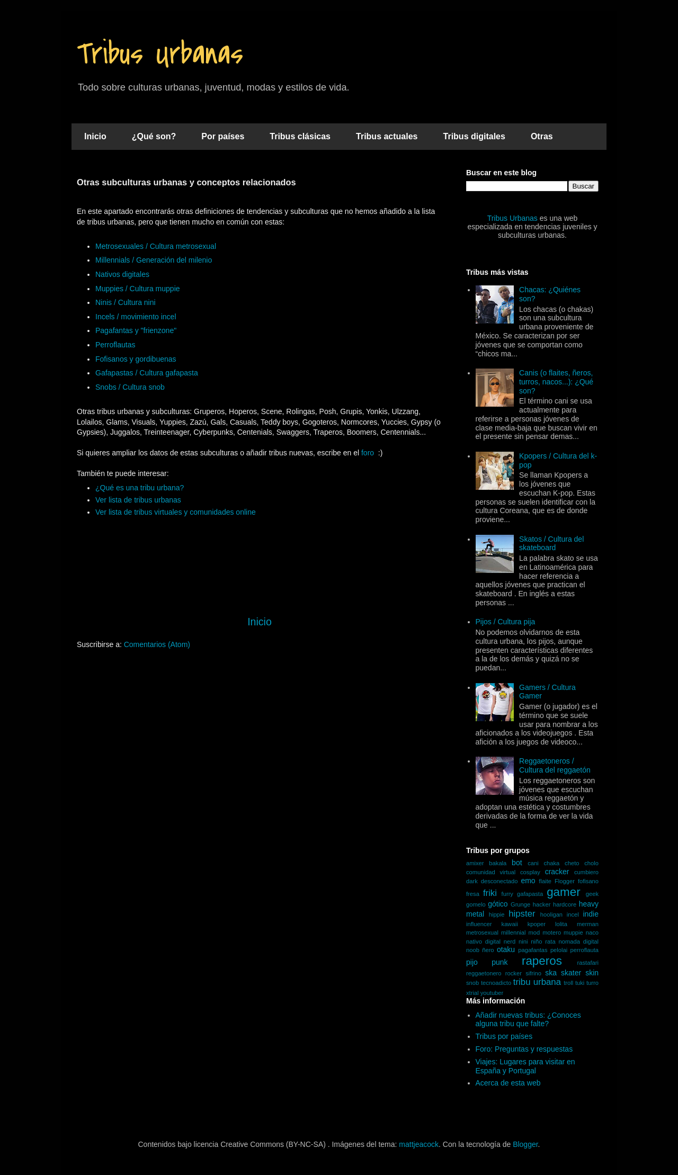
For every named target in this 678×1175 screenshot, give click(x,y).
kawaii (510, 924)
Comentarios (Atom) (157, 644)
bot (517, 862)
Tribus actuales (387, 136)
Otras (542, 136)
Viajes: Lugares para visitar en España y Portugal (525, 1066)
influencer (479, 924)
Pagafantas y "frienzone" (135, 330)
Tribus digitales (474, 136)
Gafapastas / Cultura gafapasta (146, 373)
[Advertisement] (259, 740)
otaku (506, 949)
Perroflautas (115, 344)
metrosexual (482, 932)
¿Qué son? (154, 136)
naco (592, 932)
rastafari (588, 962)
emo (528, 880)
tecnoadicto (496, 983)
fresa (472, 894)
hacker (542, 904)
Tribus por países (504, 1036)
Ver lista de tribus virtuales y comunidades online (175, 512)
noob (472, 950)
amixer (475, 863)
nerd (509, 941)
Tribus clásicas (300, 136)
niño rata (543, 941)
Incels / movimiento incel (135, 316)
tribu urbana (537, 982)
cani (533, 863)
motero (551, 932)
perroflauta (584, 950)
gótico (497, 904)
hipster (521, 914)
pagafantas (532, 950)
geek (592, 894)
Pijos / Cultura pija (506, 621)
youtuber (492, 993)
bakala (497, 863)
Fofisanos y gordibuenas (135, 359)
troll (568, 983)
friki (490, 893)
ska (551, 972)
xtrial (472, 993)
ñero (488, 950)
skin (592, 972)
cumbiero (586, 872)
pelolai (558, 950)
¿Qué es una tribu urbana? (139, 487)
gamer (563, 892)
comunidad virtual (490, 872)
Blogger (525, 1144)
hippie (497, 914)
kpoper (537, 924)
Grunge (520, 904)
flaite (545, 881)
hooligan (551, 914)
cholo (591, 863)
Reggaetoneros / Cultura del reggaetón (555, 765)
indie (591, 914)
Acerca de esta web (508, 1083)
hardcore (564, 904)
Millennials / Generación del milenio (153, 260)
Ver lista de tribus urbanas (138, 500)
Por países (222, 136)
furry (507, 894)
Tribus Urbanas (160, 54)
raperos (542, 960)
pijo (472, 962)
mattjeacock (419, 1144)
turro (592, 983)
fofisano (588, 881)
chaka (551, 863)
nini (523, 941)
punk (499, 962)
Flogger (565, 881)
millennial (513, 932)
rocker (513, 973)
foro (367, 453)
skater (571, 972)
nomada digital (578, 941)
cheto (572, 863)
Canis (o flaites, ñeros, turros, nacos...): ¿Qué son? (556, 382)
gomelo (476, 904)
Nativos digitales (122, 274)
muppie (573, 932)
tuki (579, 983)
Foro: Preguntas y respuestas (524, 1049)
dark (472, 881)
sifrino (533, 973)
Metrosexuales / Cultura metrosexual (155, 246)
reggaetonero (484, 973)
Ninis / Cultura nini (125, 302)
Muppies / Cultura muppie (137, 288)
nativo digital (483, 941)
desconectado (499, 881)
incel (573, 914)
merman (588, 924)
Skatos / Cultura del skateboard (551, 543)
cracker (557, 871)
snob (472, 983)
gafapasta (530, 894)
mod (534, 932)
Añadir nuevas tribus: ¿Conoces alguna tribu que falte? (528, 1019)
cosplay (530, 872)
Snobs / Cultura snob (130, 387)
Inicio (95, 136)
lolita (561, 924)
